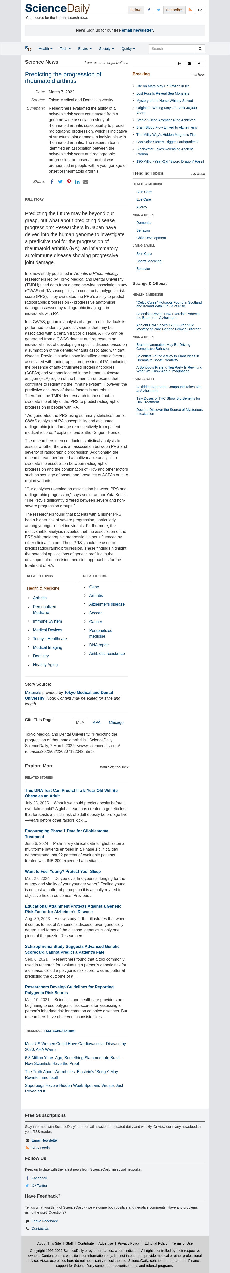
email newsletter (137, 30)
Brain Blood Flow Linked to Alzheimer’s (166, 127)
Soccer (95, 613)
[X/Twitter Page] (159, 10)
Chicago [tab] (116, 722)
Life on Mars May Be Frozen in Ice (163, 86)
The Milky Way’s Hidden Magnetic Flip (166, 135)
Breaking (141, 74)
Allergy (141, 207)
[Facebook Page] (149, 10)
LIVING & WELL (144, 245)
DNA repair (99, 645)
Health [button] (45, 49)
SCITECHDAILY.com (60, 1031)
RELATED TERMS (95, 576)
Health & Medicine (43, 588)
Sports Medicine (148, 261)
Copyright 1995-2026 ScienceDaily (57, 1251)
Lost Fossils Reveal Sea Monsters (162, 93)
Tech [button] (65, 49)
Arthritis (40, 598)
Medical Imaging (47, 647)
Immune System (47, 621)
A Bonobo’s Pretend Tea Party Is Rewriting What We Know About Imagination (169, 369)
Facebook (39, 1178)
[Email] (86, 182)
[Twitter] (60, 182)
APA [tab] (96, 722)
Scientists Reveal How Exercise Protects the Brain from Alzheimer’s (167, 316)
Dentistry (41, 656)
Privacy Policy (129, 1243)
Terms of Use (182, 1243)
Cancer (95, 622)
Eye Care (143, 199)
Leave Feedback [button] (45, 1221)
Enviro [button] (85, 49)
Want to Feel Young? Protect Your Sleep (63, 871)
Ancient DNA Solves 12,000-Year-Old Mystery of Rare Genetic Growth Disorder (168, 327)
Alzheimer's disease (107, 604)
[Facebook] (52, 182)
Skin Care (144, 192)
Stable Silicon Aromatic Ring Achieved (166, 120)
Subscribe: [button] (174, 10)
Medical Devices (47, 630)
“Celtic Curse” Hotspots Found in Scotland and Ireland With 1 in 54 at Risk (169, 304)
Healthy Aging (45, 665)
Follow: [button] (135, 10)
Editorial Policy (155, 1243)
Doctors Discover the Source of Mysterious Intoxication (169, 411)
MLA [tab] (80, 722)
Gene (94, 587)
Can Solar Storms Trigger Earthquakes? (167, 142)
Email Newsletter (45, 1140)
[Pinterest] (69, 182)
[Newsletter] (200, 10)
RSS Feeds (41, 1148)
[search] (200, 48)
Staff (69, 1243)
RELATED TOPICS (40, 576)
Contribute (86, 1243)
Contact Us (40, 1229)
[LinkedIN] (77, 182)
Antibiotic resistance (107, 653)
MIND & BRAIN (143, 215)
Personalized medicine (101, 633)
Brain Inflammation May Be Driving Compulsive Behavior (163, 346)
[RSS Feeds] (190, 10)
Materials (33, 692)
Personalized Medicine (44, 610)
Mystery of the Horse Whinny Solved (164, 101)
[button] (180, 63)
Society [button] (106, 49)
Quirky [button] (128, 49)
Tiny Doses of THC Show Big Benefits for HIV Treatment (168, 400)
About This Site (49, 1243)
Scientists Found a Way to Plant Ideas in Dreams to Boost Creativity (167, 358)
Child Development (151, 238)
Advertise (105, 1243)
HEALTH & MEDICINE (148, 184)
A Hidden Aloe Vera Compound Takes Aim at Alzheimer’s (168, 389)
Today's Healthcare (50, 639)
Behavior (143, 230)
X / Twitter (39, 1186)
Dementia (143, 223)
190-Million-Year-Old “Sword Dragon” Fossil (170, 161)
